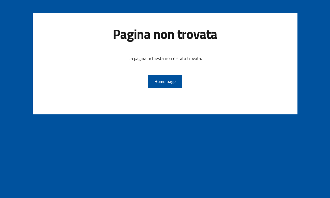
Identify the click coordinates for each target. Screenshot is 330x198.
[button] (165, 81)
